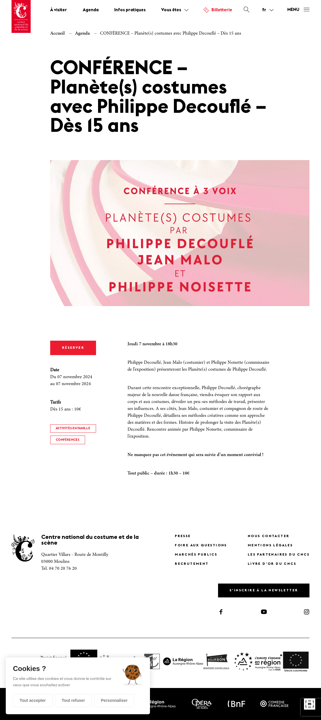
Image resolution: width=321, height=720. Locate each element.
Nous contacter (269, 536)
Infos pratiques (130, 10)
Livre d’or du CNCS (272, 564)
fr (264, 10)
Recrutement (192, 564)
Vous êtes (171, 10)
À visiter (58, 10)
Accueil (57, 33)
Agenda (91, 10)
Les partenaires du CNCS (278, 554)
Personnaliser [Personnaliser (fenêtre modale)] (114, 700)
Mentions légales (270, 545)
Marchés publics (196, 554)
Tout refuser (73, 700)
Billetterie (221, 10)
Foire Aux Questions (201, 545)
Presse (183, 536)
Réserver (73, 348)
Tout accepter (33, 700)
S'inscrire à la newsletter (264, 590)
